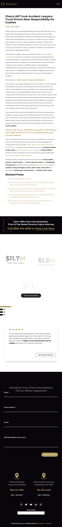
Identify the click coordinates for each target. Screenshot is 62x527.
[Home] (13, 4)
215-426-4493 (44, 490)
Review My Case (49, 454)
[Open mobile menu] (58, 4)
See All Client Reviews (45, 355)
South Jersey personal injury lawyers (18, 155)
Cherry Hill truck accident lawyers (39, 144)
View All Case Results (31, 295)
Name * (6, 392)
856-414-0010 (22, 228)
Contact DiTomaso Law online (26, 150)
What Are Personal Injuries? (20, 179)
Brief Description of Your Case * (15, 437)
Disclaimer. (41, 523)
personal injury (42, 165)
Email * (6, 422)
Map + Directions (17, 495)
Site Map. (48, 523)
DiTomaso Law (10, 147)
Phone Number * (10, 407)
